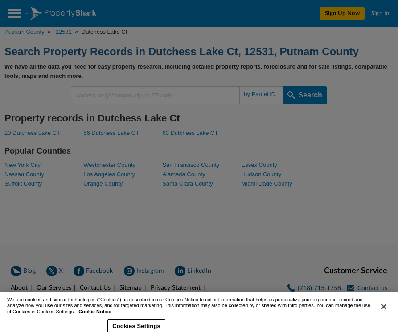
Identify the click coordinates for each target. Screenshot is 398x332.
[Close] (384, 313)
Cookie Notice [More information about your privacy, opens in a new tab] (94, 317)
